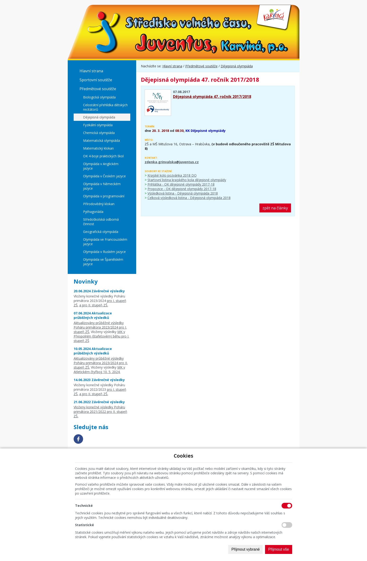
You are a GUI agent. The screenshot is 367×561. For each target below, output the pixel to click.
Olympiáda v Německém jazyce (102, 186)
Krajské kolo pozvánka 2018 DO (172, 175)
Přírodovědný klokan (98, 204)
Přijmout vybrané (245, 549)
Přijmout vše (278, 549)
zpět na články (275, 208)
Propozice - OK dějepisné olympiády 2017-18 (182, 189)
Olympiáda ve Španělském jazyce (103, 261)
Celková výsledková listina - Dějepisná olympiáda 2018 (189, 197)
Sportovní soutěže (96, 79)
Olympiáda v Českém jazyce (104, 176)
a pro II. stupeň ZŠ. (93, 305)
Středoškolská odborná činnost (101, 221)
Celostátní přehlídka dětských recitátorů (105, 107)
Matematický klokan (98, 148)
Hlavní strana (91, 70)
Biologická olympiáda (99, 97)
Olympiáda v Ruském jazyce (104, 251)
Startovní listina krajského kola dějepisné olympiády (187, 180)
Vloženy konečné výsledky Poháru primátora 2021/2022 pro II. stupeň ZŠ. (100, 411)
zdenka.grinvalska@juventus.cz (172, 162)
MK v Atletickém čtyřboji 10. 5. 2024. (99, 369)
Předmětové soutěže (98, 88)
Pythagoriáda (93, 211)
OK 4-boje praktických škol (103, 156)
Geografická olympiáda (100, 231)
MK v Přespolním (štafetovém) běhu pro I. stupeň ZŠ (101, 336)
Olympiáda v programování (103, 196)
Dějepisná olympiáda (99, 117)
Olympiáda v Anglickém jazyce (100, 166)
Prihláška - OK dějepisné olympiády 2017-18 (181, 184)
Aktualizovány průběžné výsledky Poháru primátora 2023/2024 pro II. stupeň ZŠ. (101, 363)
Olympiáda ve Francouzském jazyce (105, 241)
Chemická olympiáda (99, 132)
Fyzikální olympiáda (98, 125)
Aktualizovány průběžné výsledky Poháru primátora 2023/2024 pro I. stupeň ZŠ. (100, 327)
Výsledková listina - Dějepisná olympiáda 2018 (183, 193)
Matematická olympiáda (101, 140)
